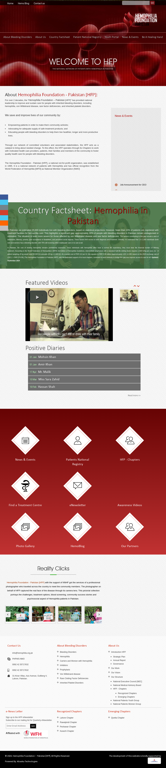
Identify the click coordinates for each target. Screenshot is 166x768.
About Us (40, 37)
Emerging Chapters (126, 697)
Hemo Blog (23, 3)
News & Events (130, 37)
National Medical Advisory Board (127, 685)
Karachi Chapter (67, 731)
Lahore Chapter (66, 718)
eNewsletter (78, 505)
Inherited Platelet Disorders (71, 683)
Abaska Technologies (27, 761)
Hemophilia (65, 656)
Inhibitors (64, 665)
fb (4, 197)
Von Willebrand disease (70, 674)
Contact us (39, 3)
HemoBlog (77, 546)
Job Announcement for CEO (133, 186)
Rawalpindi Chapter (68, 722)
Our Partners (129, 546)
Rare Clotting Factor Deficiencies (74, 678)
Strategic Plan (119, 657)
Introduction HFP (118, 652)
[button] (37, 297)
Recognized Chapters (127, 693)
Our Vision (115, 672)
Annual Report (119, 660)
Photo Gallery (25, 546)
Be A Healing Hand (152, 37)
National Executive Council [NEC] (127, 681)
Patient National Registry (87, 37)
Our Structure (117, 677)
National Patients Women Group (127, 704)
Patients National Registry (77, 462)
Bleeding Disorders (68, 652)
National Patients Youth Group (126, 700)
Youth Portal (112, 37)
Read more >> (134, 395)
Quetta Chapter (117, 718)
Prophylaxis (65, 670)
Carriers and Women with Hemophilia (76, 661)
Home (10, 3)
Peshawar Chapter (68, 727)
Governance (118, 664)
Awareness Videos (130, 505)
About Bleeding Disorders (17, 37)
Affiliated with (27, 733)
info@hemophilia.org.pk (22, 653)
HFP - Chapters (130, 459)
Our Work (115, 668)
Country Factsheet (59, 37)
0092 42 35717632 (20, 664)
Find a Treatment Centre (25, 505)
